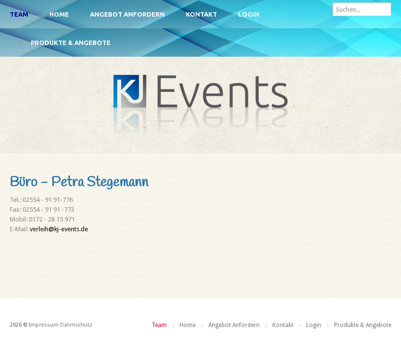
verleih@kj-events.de (59, 229)
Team (19, 14)
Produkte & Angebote (71, 42)
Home (59, 14)
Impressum (44, 325)
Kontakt (201, 14)
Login (248, 14)
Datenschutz (76, 325)
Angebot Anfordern (127, 14)
